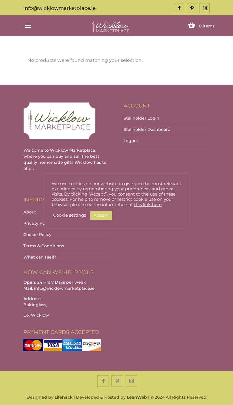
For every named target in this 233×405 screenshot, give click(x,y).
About (29, 212)
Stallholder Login (141, 118)
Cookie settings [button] (69, 215)
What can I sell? (39, 257)
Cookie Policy (37, 234)
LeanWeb (137, 397)
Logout (131, 140)
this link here (148, 204)
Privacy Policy (37, 223)
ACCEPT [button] (101, 215)
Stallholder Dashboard (147, 129)
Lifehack (63, 397)
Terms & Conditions (43, 245)
